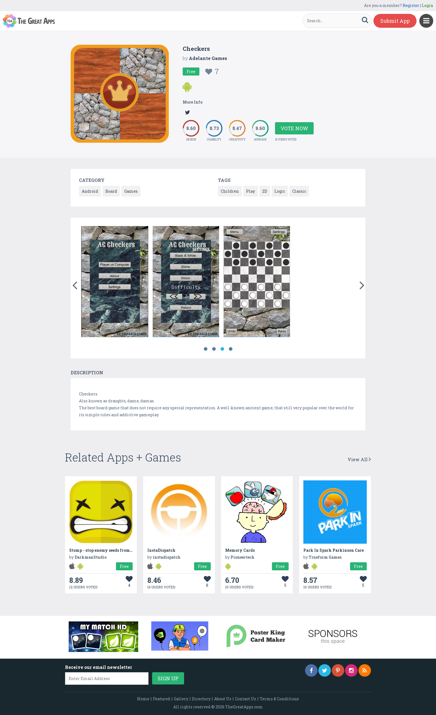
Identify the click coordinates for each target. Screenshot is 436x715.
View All (359, 459)
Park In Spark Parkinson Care (333, 550)
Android (90, 191)
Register (411, 5)
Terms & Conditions (279, 698)
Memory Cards (240, 550)
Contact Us (245, 698)
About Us (222, 698)
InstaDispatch (161, 550)
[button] (74, 284)
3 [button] (222, 349)
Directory (201, 698)
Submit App (395, 20)
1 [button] (205, 349)
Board (111, 191)
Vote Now (294, 128)
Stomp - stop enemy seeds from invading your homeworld (126, 550)
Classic (299, 191)
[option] (114, 282)
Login (427, 5)
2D (264, 191)
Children (230, 191)
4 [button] (230, 349)
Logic (279, 191)
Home (143, 698)
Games (131, 191)
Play (250, 191)
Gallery (181, 698)
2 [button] (214, 349)
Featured (161, 698)
